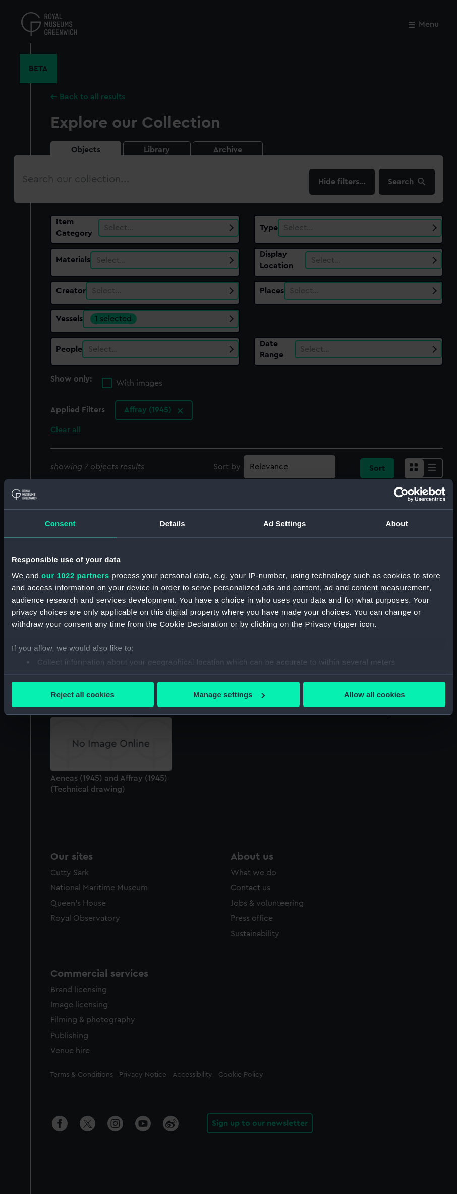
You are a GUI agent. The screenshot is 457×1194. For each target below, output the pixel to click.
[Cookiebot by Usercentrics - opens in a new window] (401, 494)
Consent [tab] (60, 523)
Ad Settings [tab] (284, 523)
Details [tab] (172, 523)
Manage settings (229, 694)
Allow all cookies (374, 694)
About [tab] (397, 523)
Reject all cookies (83, 694)
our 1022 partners (75, 575)
